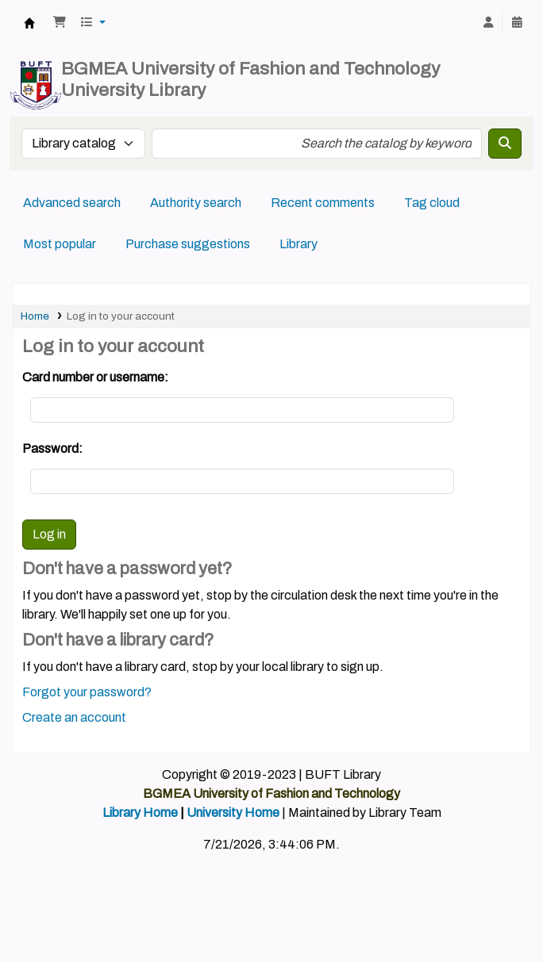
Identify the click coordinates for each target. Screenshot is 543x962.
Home (35, 316)
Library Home (140, 812)
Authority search (195, 202)
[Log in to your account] (488, 23)
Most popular (59, 244)
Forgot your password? (87, 692)
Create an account (74, 717)
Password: (52, 448)
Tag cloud (432, 202)
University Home (233, 812)
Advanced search (72, 202)
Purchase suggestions (187, 244)
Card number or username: (95, 377)
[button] (59, 23)
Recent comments (323, 202)
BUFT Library (29, 23)
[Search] (505, 143)
